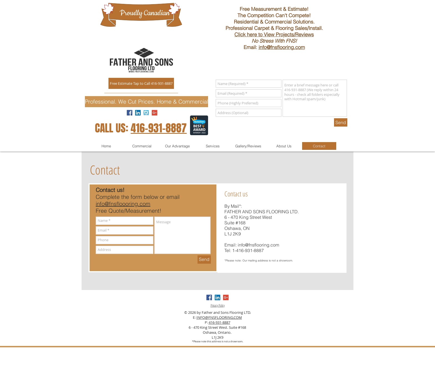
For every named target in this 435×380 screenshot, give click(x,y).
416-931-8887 (159, 128)
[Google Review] (154, 112)
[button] (146, 101)
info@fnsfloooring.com (123, 203)
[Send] (340, 122)
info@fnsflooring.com (282, 47)
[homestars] (146, 112)
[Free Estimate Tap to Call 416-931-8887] (141, 83)
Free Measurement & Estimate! (274, 9)
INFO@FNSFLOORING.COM (219, 317)
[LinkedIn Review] (138, 112)
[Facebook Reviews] (129, 112)
